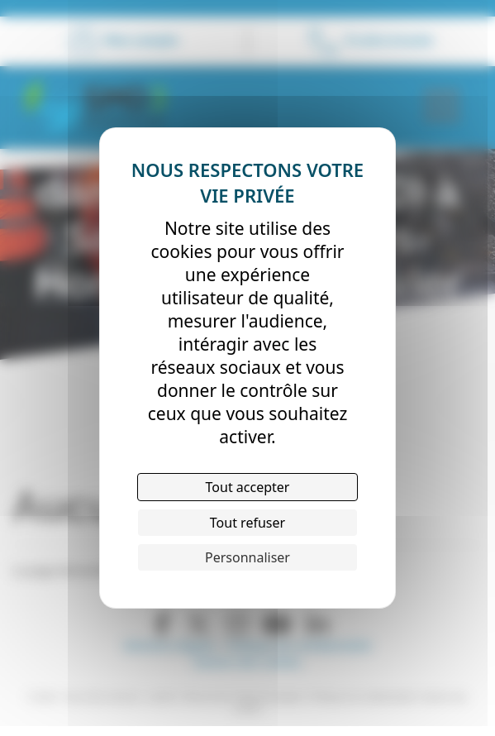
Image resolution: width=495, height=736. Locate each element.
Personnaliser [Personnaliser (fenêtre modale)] (247, 557)
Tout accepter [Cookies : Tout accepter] (248, 487)
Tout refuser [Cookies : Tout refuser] (247, 523)
